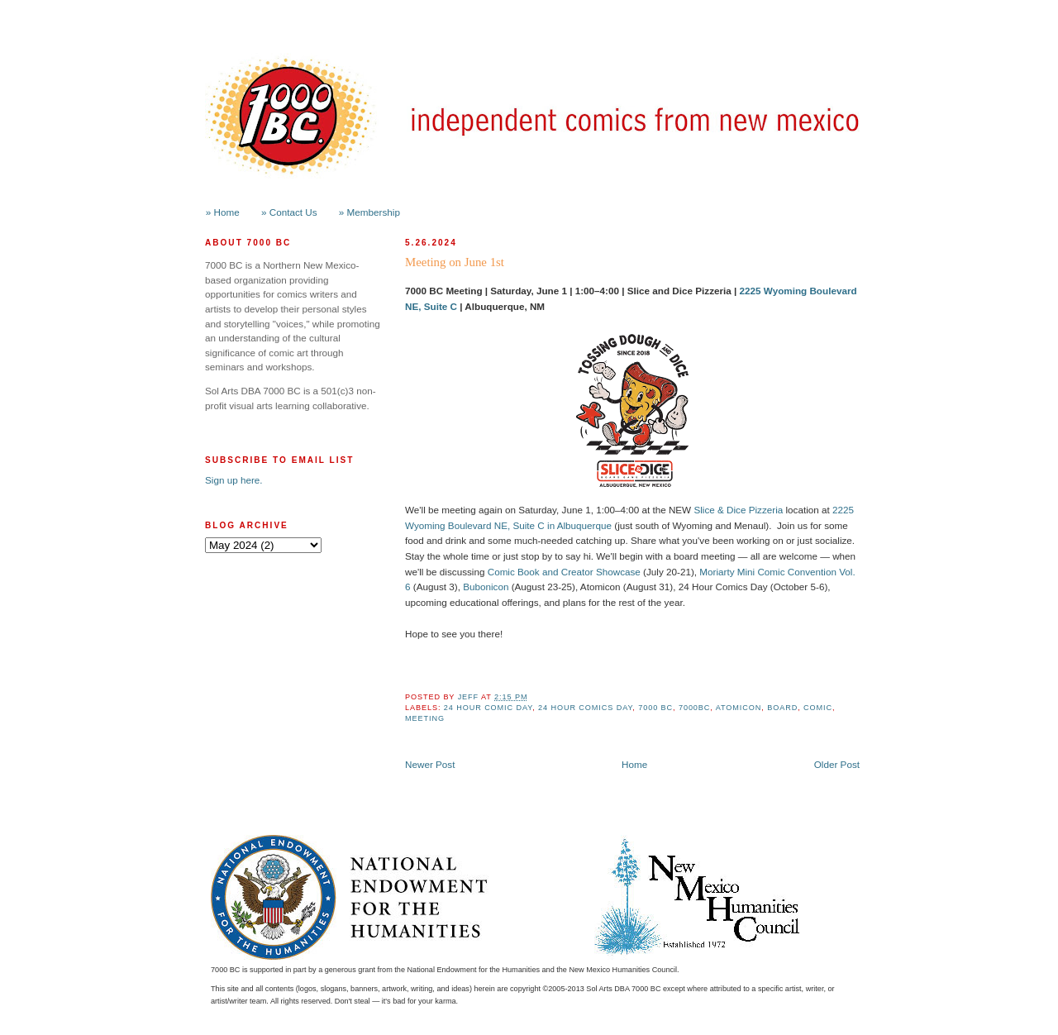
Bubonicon (485, 586)
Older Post (837, 764)
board (782, 708)
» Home (223, 212)
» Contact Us (289, 212)
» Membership (369, 212)
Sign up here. (234, 480)
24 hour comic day (488, 708)
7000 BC (655, 708)
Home (634, 764)
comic (817, 708)
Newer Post (430, 764)
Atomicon (739, 708)
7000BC (694, 708)
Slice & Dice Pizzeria (738, 509)
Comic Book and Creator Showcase (564, 571)
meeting (425, 718)
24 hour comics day (585, 708)
